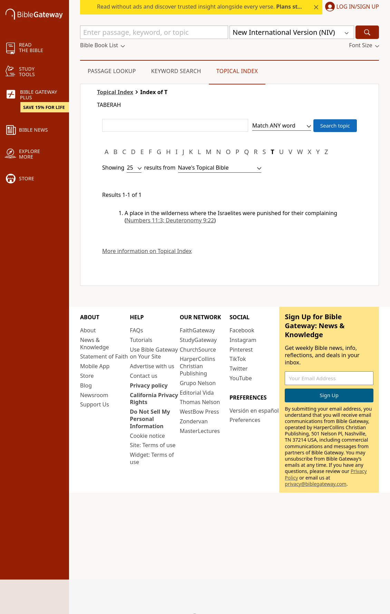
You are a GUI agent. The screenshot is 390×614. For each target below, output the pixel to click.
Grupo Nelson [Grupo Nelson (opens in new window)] (198, 383)
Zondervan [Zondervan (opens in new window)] (194, 421)
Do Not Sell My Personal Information (150, 419)
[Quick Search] (154, 32)
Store (87, 376)
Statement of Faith (104, 356)
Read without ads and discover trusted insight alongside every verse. (225, 6)
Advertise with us (152, 366)
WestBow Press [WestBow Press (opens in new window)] (199, 411)
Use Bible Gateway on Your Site (154, 353)
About (88, 330)
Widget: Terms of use (152, 458)
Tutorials (141, 340)
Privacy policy (148, 385)
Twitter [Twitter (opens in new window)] (238, 368)
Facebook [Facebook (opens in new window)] (242, 330)
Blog (86, 385)
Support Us (94, 404)
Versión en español (254, 410)
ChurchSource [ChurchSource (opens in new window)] (198, 349)
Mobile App (94, 366)
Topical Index (237, 71)
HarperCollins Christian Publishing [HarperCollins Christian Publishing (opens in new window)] (197, 366)
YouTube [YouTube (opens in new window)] (241, 378)
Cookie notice (147, 436)
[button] (350, 7)
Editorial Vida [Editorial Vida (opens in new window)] (197, 392)
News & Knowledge (94, 343)
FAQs (136, 330)
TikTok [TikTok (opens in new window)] (238, 359)
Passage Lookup (112, 71)
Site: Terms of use (152, 445)
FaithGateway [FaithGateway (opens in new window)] (197, 330)
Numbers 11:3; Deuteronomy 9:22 (170, 220)
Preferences (245, 420)
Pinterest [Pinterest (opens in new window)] (241, 349)
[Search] (367, 32)
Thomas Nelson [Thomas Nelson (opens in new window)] (200, 402)
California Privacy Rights (154, 398)
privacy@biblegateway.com (315, 484)
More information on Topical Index (147, 251)
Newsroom (94, 395)
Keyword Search (176, 71)
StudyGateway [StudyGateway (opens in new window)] (198, 340)
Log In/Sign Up (358, 6)
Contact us (143, 376)
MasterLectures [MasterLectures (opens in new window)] (200, 431)
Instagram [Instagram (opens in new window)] (243, 340)
